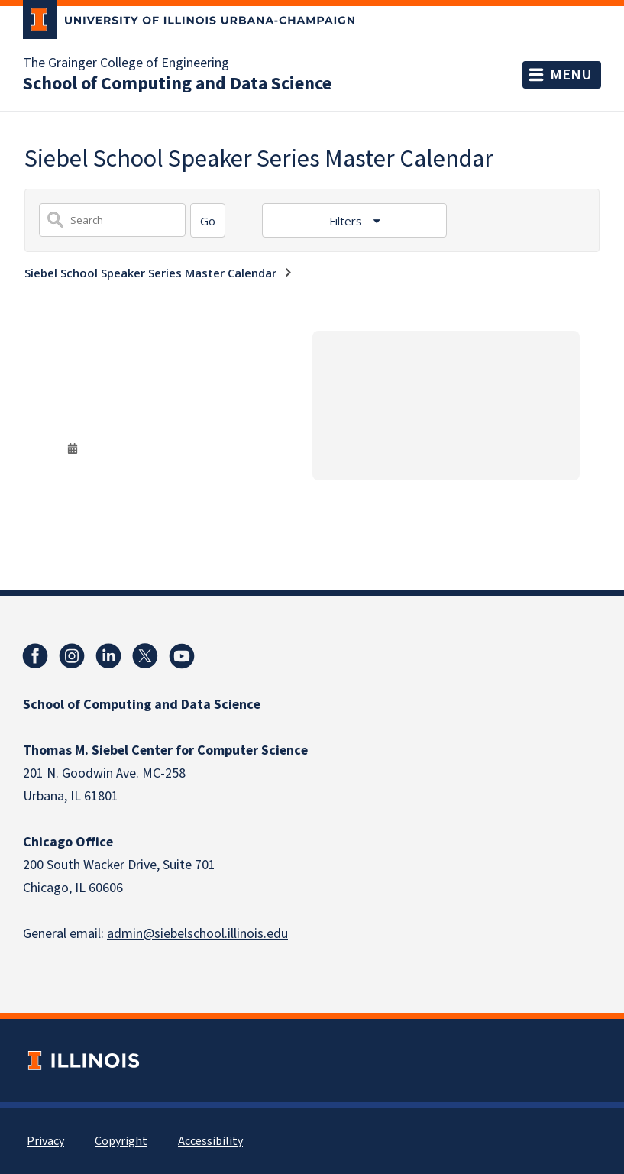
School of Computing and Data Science (177, 84)
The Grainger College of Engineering (126, 63)
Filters (347, 220)
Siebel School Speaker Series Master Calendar (150, 272)
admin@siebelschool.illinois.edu (197, 933)
